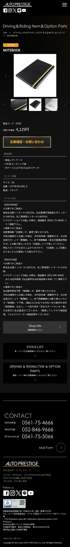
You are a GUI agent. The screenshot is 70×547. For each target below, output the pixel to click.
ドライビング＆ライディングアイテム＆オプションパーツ (39, 32)
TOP (5, 32)
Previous (6, 75)
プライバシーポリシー (12, 538)
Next (63, 75)
